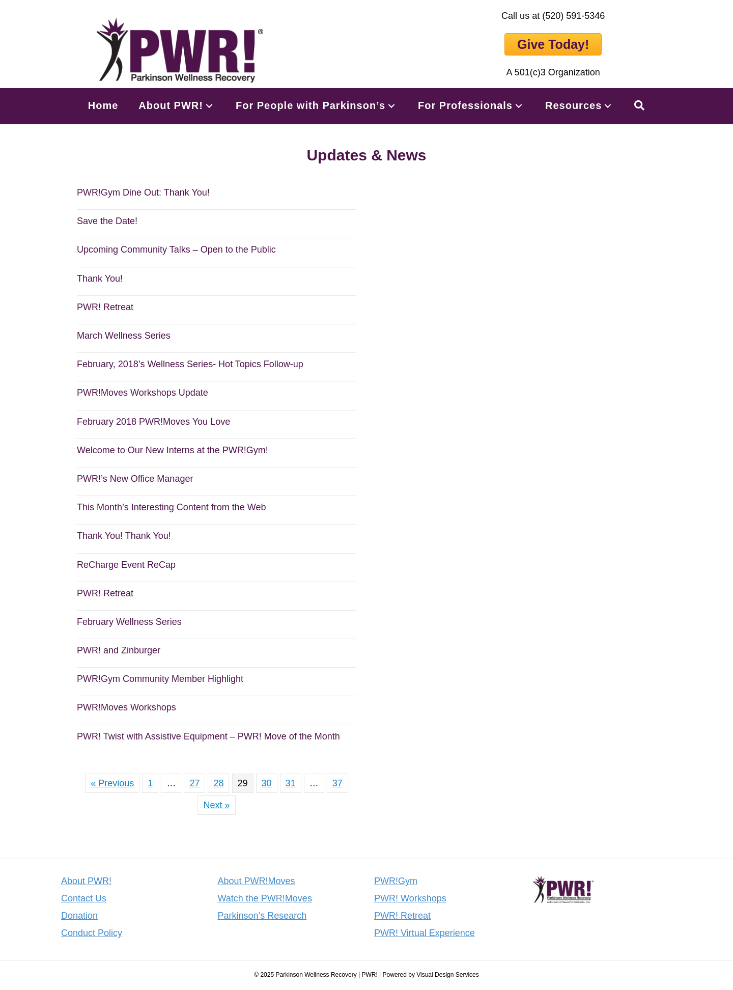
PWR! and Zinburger (118, 650)
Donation (79, 916)
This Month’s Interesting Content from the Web (171, 507)
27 (194, 783)
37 (337, 783)
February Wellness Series (129, 622)
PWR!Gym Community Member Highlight (160, 679)
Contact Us (83, 898)
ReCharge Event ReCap (126, 565)
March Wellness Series (124, 336)
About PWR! (86, 881)
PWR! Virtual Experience (424, 933)
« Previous (112, 783)
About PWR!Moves (256, 881)
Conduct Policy (91, 933)
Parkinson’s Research (262, 916)
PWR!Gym (395, 881)
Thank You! (100, 278)
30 (267, 783)
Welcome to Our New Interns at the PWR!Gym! (172, 450)
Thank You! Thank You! (124, 536)
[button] (209, 106)
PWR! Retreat (105, 307)
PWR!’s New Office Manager (135, 479)
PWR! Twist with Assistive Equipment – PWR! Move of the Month (208, 736)
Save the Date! (107, 221)
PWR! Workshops (410, 898)
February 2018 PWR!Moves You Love (153, 422)
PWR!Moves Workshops (126, 707)
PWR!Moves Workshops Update (142, 393)
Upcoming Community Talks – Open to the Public (176, 249)
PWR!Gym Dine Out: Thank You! (143, 192)
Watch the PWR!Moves (265, 898)
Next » (216, 805)
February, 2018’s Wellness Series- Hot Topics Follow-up (190, 364)
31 (291, 783)
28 (218, 783)
